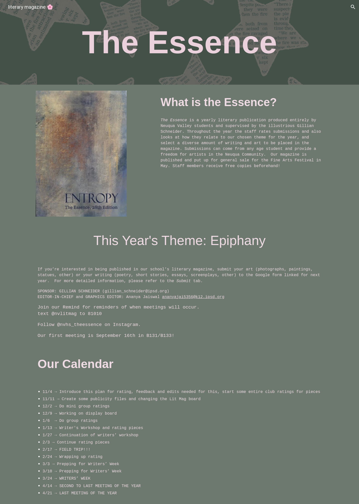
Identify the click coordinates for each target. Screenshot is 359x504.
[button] (353, 7)
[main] (179, 42)
